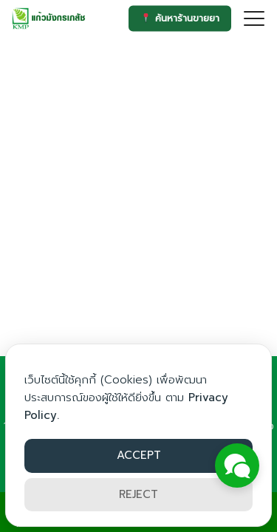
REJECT (138, 494)
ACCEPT (139, 455)
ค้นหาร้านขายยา (180, 18)
